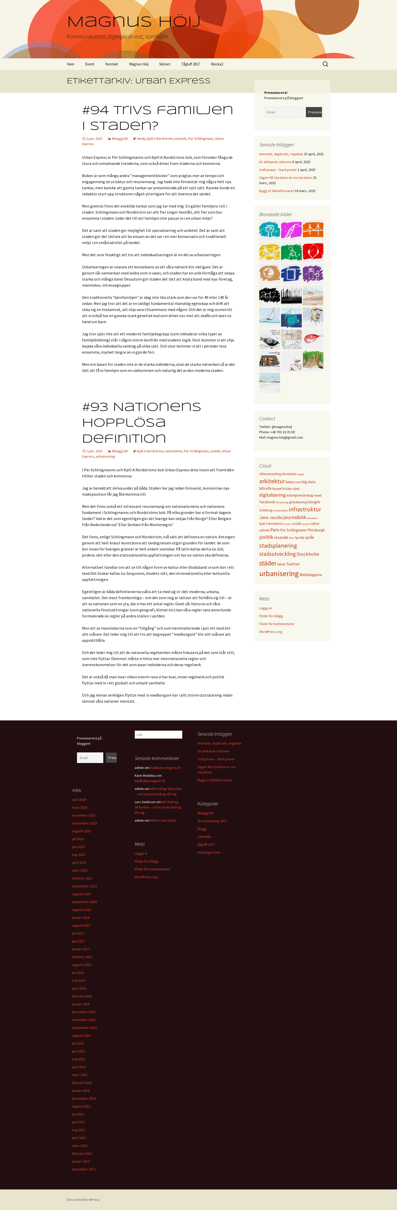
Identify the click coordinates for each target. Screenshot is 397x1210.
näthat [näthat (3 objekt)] (314, 524)
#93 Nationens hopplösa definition (142, 423)
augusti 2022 (81, 894)
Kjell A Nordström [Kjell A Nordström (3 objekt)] (271, 524)
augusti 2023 (81, 831)
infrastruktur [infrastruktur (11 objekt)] (305, 509)
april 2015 (79, 1067)
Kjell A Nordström (160, 138)
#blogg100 (120, 138)
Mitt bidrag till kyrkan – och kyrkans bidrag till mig (158, 807)
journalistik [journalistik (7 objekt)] (295, 517)
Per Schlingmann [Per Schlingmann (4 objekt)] (293, 530)
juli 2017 (78, 933)
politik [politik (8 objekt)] (266, 537)
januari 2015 (81, 1090)
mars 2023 (79, 870)
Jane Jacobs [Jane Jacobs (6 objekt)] (271, 517)
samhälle (204, 836)
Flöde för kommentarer (277, 623)
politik (215, 451)
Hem (70, 64)
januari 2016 (81, 1004)
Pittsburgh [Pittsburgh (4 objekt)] (316, 530)
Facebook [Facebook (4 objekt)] (267, 501)
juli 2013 (78, 1114)
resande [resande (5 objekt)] (281, 537)
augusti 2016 (81, 964)
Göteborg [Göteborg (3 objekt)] (265, 510)
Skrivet (164, 64)
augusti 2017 (81, 925)
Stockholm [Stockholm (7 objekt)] (307, 554)
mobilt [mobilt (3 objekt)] (296, 524)
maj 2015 (78, 1059)
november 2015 (83, 1019)
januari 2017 (81, 949)
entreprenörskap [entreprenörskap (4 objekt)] (300, 495)
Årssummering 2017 (212, 821)
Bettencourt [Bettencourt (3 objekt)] (294, 482)
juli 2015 (78, 1043)
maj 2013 (78, 1130)
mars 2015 (79, 1075)
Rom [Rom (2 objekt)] (291, 538)
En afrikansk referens (275, 162)
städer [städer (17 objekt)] (267, 563)
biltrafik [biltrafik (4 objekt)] (265, 488)
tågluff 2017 (206, 844)
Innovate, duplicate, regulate (281, 154)
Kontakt (111, 64)
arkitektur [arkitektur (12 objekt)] (272, 481)
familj (141, 138)
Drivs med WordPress (83, 1199)
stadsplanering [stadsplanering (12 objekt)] (278, 545)
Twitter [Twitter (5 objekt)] (293, 564)
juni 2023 (78, 846)
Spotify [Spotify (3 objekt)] (299, 537)
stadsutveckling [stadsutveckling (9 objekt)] (277, 553)
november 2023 (83, 815)
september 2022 (84, 886)
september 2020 (84, 902)
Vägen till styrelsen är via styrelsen (285, 177)
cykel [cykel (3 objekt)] (295, 489)
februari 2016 (82, 996)
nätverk (180, 138)
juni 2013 (78, 1122)
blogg (201, 828)
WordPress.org (270, 631)
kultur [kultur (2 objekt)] (287, 524)
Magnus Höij (138, 64)
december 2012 (84, 1169)
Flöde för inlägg (271, 616)
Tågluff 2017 (190, 64)
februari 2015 (82, 1082)
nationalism (173, 451)
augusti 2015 (81, 1035)
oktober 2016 (82, 957)
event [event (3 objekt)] (318, 495)
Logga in (265, 608)
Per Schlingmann (200, 138)
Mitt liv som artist (163, 820)
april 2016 (79, 988)
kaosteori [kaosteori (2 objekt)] (312, 518)
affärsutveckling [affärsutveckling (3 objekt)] (270, 474)
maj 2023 (78, 854)
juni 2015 (78, 1051)
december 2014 (84, 1098)
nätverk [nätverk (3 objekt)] (264, 530)
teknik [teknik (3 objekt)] (281, 564)
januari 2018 (81, 917)
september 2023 (84, 823)
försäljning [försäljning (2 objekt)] (282, 502)
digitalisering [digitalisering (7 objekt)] (272, 495)
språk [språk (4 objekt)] (309, 537)
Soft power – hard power (278, 169)
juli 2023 (78, 839)
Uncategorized (208, 852)
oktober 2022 (82, 878)
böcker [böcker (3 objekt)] (287, 489)
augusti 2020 (81, 909)
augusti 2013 (81, 1106)
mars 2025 (79, 807)
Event (89, 64)
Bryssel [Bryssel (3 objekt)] (277, 489)
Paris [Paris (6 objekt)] (275, 530)
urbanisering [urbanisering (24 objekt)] (279, 573)
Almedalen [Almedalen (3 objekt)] (289, 474)
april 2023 (79, 862)
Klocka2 (217, 64)
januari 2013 (81, 1161)
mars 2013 (79, 1145)
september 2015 (84, 1027)
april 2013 (79, 1137)
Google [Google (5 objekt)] (313, 502)
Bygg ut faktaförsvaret (276, 190)
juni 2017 (78, 941)
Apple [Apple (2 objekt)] (300, 474)
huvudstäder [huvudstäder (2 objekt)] (280, 510)
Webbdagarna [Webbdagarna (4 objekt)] (311, 574)
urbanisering (105, 456)
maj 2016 (78, 980)
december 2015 (84, 1012)
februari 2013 (82, 1153)
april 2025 (79, 799)
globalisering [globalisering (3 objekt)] (298, 502)
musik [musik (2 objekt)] (305, 524)
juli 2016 (78, 972)
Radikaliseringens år (165, 767)
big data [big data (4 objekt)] (308, 481)
